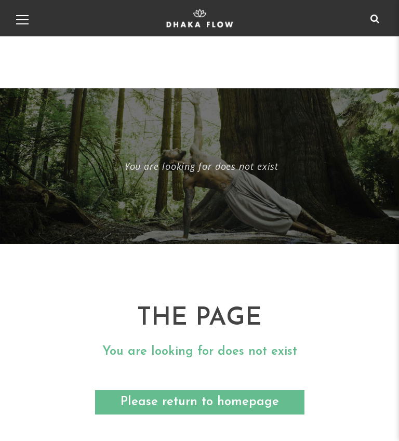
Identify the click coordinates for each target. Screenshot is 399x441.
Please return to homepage (200, 402)
